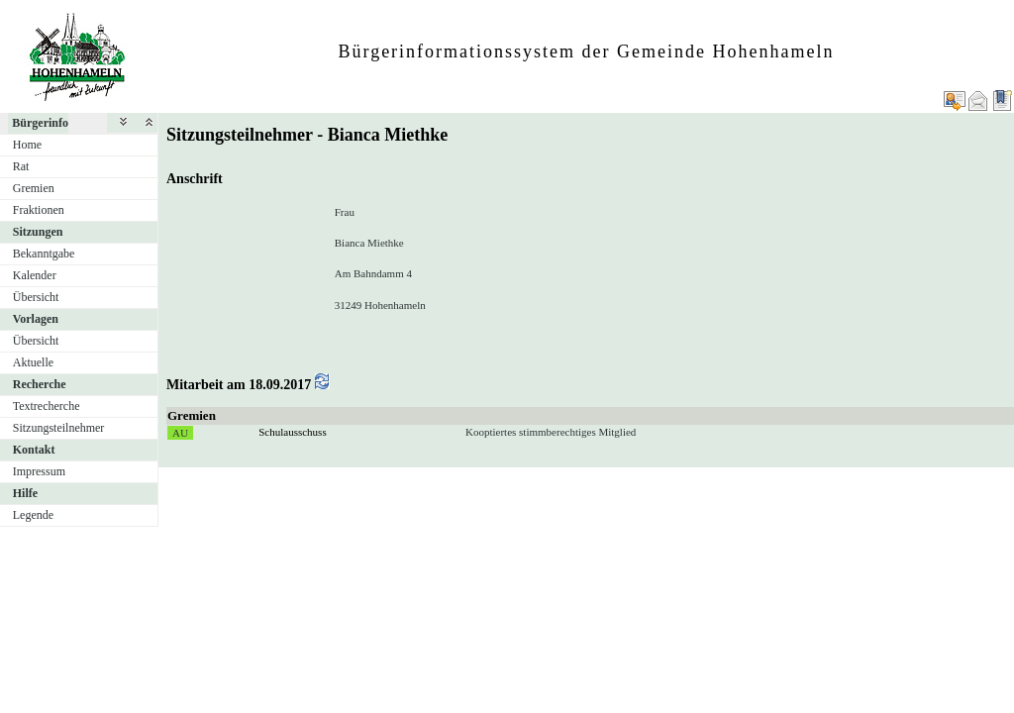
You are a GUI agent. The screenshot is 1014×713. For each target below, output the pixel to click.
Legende (33, 515)
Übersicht (36, 297)
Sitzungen (38, 232)
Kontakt (34, 450)
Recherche (39, 384)
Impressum (39, 471)
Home (27, 145)
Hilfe (25, 493)
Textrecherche (46, 406)
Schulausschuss (292, 432)
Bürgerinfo (40, 123)
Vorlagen (35, 319)
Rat (21, 166)
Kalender (34, 275)
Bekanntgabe (44, 253)
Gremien (33, 188)
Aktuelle (33, 362)
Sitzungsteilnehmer (59, 428)
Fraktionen (38, 210)
